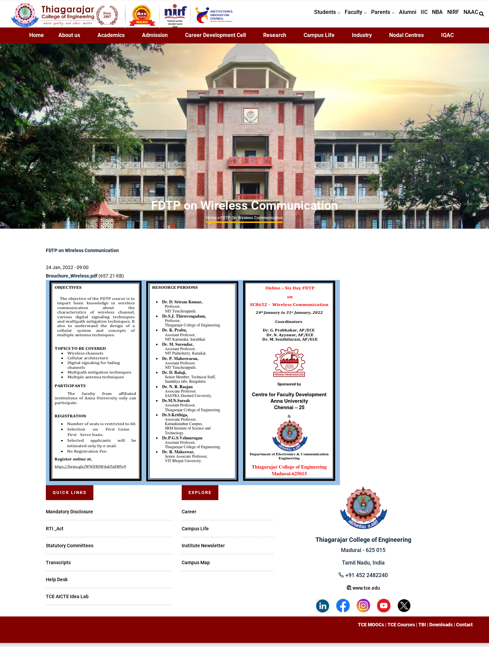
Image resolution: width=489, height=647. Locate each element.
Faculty (340, 16)
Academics (111, 39)
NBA (431, 16)
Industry (362, 39)
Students (309, 16)
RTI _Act (55, 532)
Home (36, 39)
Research (274, 39)
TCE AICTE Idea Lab (67, 600)
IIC (416, 16)
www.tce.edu (363, 592)
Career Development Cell (215, 39)
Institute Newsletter (203, 549)
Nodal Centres (406, 39)
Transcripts (58, 566)
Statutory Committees (69, 549)
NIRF (450, 16)
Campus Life (319, 39)
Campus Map (196, 566)
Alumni (397, 16)
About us (69, 39)
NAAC (470, 16)
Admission (155, 39)
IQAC (447, 39)
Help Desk (57, 583)
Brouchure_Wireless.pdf (71, 280)
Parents (370, 16)
